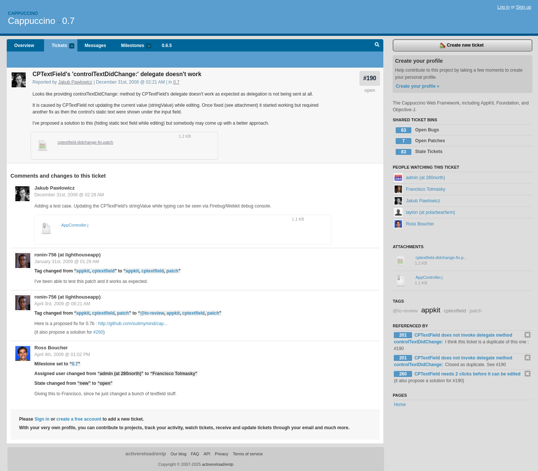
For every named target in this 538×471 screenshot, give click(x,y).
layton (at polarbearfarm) (424, 212)
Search (377, 45)
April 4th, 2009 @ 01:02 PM (62, 354)
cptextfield (103, 271)
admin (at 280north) (419, 177)
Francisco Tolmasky (419, 189)
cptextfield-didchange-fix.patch (85, 142)
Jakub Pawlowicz (75, 82)
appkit (82, 271)
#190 (369, 78)
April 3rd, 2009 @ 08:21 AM (62, 303)
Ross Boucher (51, 347)
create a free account (78, 419)
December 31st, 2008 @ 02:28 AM (69, 194)
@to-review (152, 313)
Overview (24, 45)
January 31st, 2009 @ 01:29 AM (66, 261)
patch (172, 271)
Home (400, 404)
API (207, 454)
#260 (98, 332)
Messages (95, 45)
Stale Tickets (419, 152)
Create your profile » (417, 86)
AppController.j (74, 225)
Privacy (221, 454)
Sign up (523, 7)
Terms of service (248, 454)
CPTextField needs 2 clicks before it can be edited (467, 374)
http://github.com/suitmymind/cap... (132, 323)
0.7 (68, 21)
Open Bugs (417, 130)
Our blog (178, 454)
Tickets (59, 46)
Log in (503, 7)
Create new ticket (462, 46)
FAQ (195, 454)
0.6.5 (167, 45)
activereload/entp (146, 453)
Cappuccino (23, 13)
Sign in (41, 419)
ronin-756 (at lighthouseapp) (67, 255)
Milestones (132, 46)
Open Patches (420, 141)
